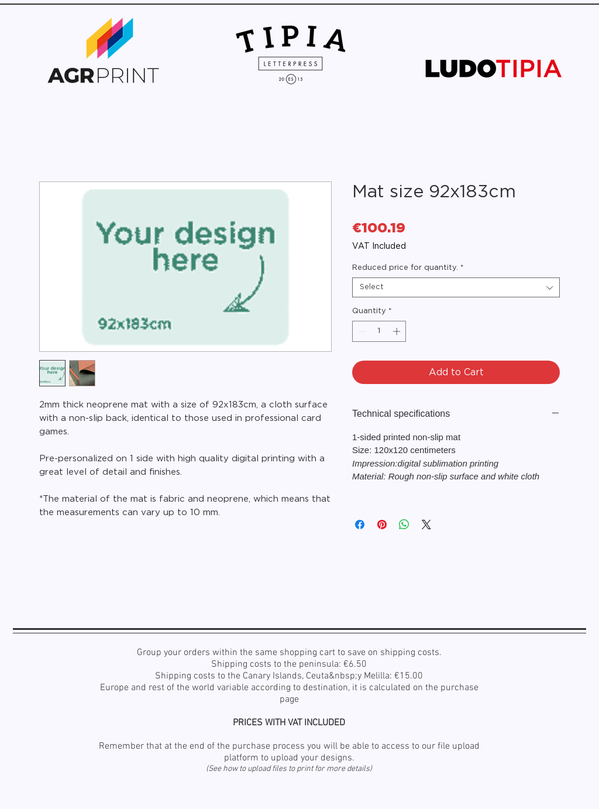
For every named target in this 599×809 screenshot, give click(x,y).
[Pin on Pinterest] (382, 524)
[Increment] (398, 331)
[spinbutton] (379, 331)
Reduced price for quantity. (408, 268)
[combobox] (456, 287)
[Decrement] (361, 331)
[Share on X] (426, 524)
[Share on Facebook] (360, 524)
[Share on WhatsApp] (404, 524)
